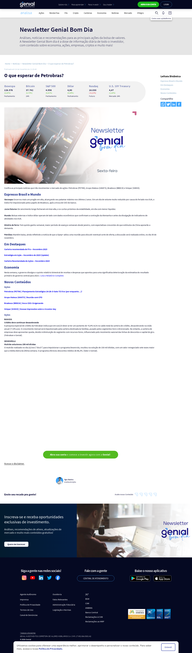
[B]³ (87, 594)
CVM (87, 603)
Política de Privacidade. (51, 648)
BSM (87, 598)
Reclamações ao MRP (94, 621)
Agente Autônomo (28, 594)
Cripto (76, 13)
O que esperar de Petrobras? (61, 63)
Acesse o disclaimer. (14, 463)
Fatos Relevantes (60, 599)
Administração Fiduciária (64, 604)
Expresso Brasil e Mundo (171, 81)
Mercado (128, 13)
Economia (101, 13)
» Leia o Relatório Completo (51, 275)
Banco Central (91, 612)
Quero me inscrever (16, 544)
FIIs (66, 13)
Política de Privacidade (30, 604)
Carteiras (88, 13)
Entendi (168, 647)
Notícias (115, 13)
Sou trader (107, 4)
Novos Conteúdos (168, 93)
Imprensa (24, 599)
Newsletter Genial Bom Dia (34, 63)
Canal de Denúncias (29, 615)
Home (7, 63)
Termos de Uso (26, 610)
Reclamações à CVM (94, 617)
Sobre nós (62, 4)
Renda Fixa (54, 13)
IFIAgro (140, 13)
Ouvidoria (57, 594)
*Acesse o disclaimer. (28, 633)
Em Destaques (167, 85)
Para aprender (77, 4)
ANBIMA (88, 608)
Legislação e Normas (62, 610)
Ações (41, 13)
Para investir (93, 4)
